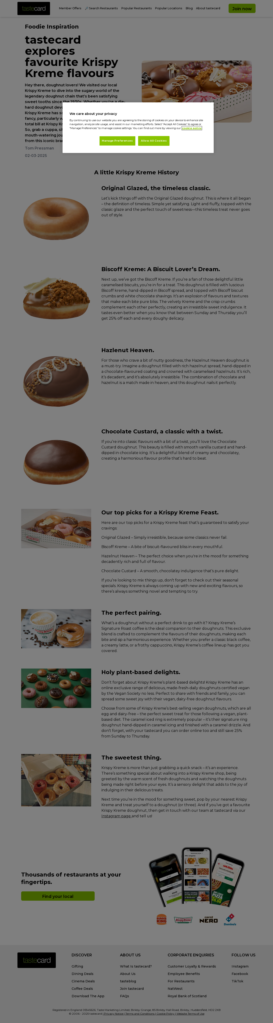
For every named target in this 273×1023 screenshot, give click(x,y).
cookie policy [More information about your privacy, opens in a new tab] (192, 128)
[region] (138, 127)
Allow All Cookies (154, 140)
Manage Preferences (117, 140)
